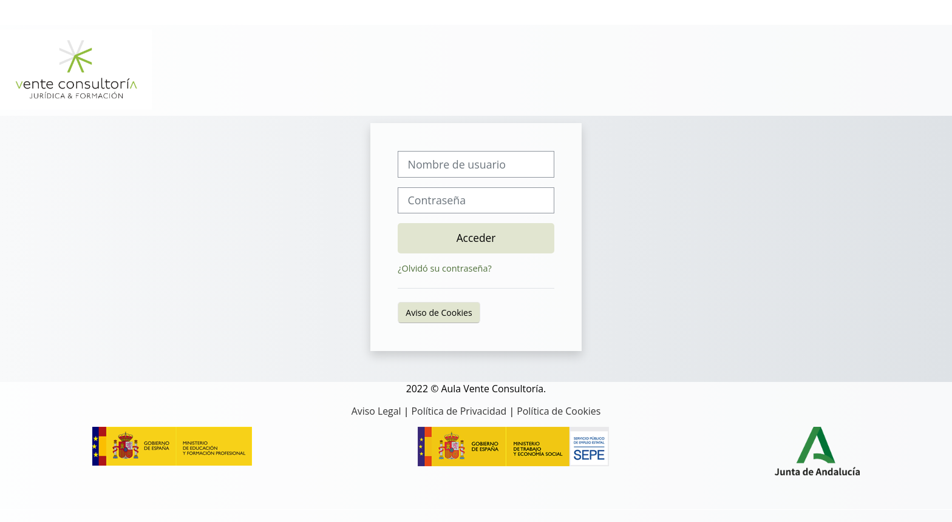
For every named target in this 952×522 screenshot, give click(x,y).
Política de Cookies (558, 411)
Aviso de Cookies (439, 312)
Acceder (476, 237)
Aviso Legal (376, 411)
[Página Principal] (76, 69)
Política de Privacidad (459, 411)
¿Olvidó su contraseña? (444, 268)
